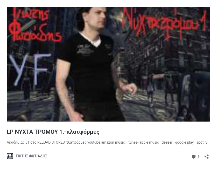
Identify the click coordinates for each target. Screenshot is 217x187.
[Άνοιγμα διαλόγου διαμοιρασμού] (206, 155)
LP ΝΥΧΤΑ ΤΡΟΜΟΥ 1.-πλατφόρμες (53, 132)
